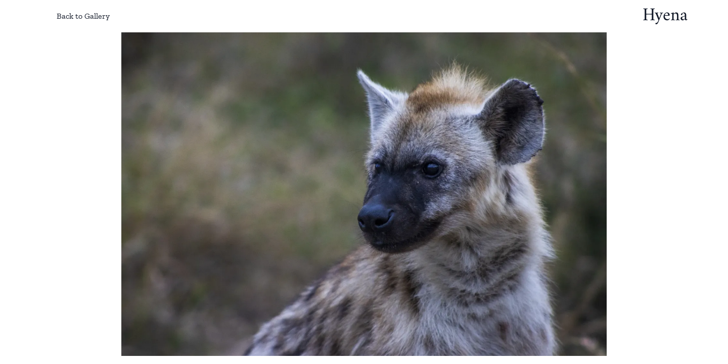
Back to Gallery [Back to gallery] (75, 16)
